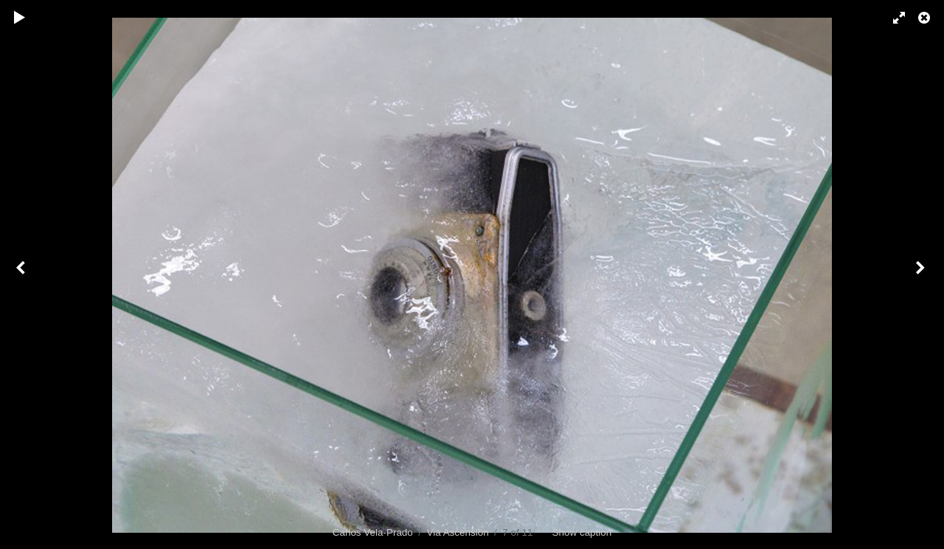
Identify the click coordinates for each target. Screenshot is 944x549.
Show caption (582, 532)
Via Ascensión (457, 532)
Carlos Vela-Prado (373, 532)
